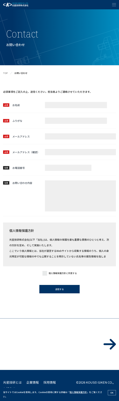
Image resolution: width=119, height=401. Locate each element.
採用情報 (49, 382)
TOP (5, 73)
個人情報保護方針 (78, 392)
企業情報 (32, 382)
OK (111, 392)
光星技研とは (12, 382)
